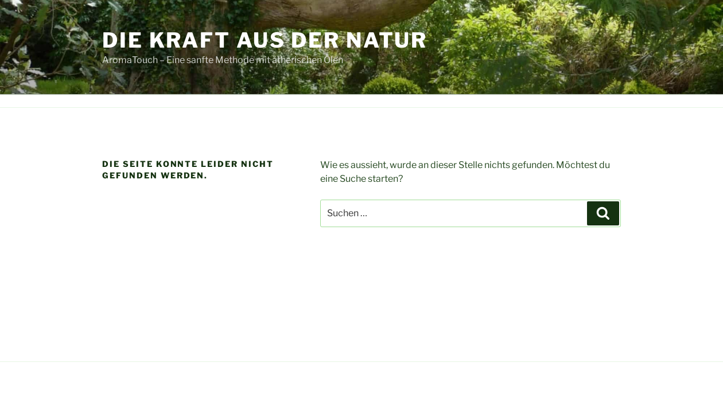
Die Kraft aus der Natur (264, 40)
